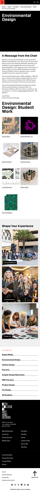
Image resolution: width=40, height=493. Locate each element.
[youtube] (12, 485)
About (9, 6)
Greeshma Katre (25, 162)
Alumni (4, 464)
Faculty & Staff (6, 461)
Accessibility (5, 477)
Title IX (4, 471)
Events (23, 437)
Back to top (35, 477)
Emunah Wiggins (7, 212)
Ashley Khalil (24, 187)
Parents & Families (7, 458)
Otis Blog (23, 434)
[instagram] (15, 485)
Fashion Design (8, 365)
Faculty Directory (7, 437)
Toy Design (6, 390)
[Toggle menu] (35, 2)
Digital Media (7, 355)
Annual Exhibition (26, 6)
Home (4, 6)
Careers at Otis (25, 440)
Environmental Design (11, 360)
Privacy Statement (7, 474)
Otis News (24, 431)
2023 (34, 6)
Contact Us (5, 434)
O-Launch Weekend (10, 262)
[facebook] (22, 485)
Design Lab (7, 336)
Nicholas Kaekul (7, 162)
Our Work (16, 6)
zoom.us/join (22, 91)
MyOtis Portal (6, 440)
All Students (7, 395)
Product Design (8, 385)
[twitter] (18, 485)
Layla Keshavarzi (7, 187)
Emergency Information (8, 480)
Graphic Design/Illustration (13, 375)
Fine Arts (5, 370)
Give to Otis (24, 443)
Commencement (9, 299)
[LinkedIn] (28, 485)
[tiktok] (25, 485)
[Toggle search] (38, 2)
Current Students (7, 455)
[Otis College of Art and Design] (2, 2)
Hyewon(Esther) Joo (26, 136)
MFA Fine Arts (8, 380)
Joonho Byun (6, 136)
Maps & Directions (7, 431)
